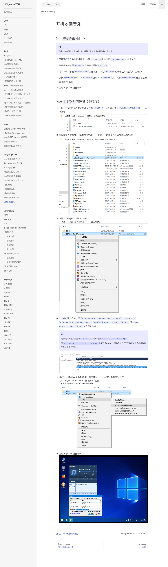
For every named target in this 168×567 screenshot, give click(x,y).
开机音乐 (67, 59)
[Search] (51, 4)
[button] (18, 21)
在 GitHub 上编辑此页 (67, 534)
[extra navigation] (162, 4)
